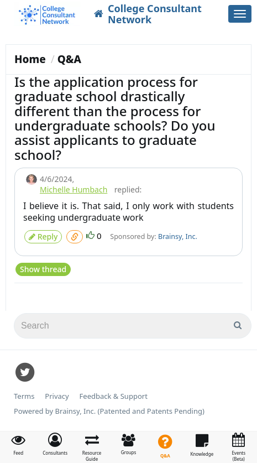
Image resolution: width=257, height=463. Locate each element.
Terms (24, 396)
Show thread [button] (43, 269)
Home (30, 59)
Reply (43, 236)
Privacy (57, 396)
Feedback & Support (114, 396)
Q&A (69, 59)
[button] (54, 444)
